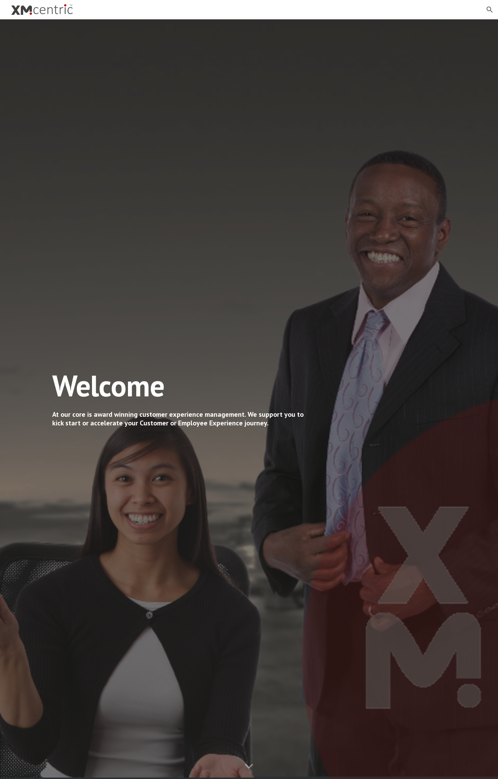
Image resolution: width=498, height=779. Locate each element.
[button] (489, 9)
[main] (180, 385)
